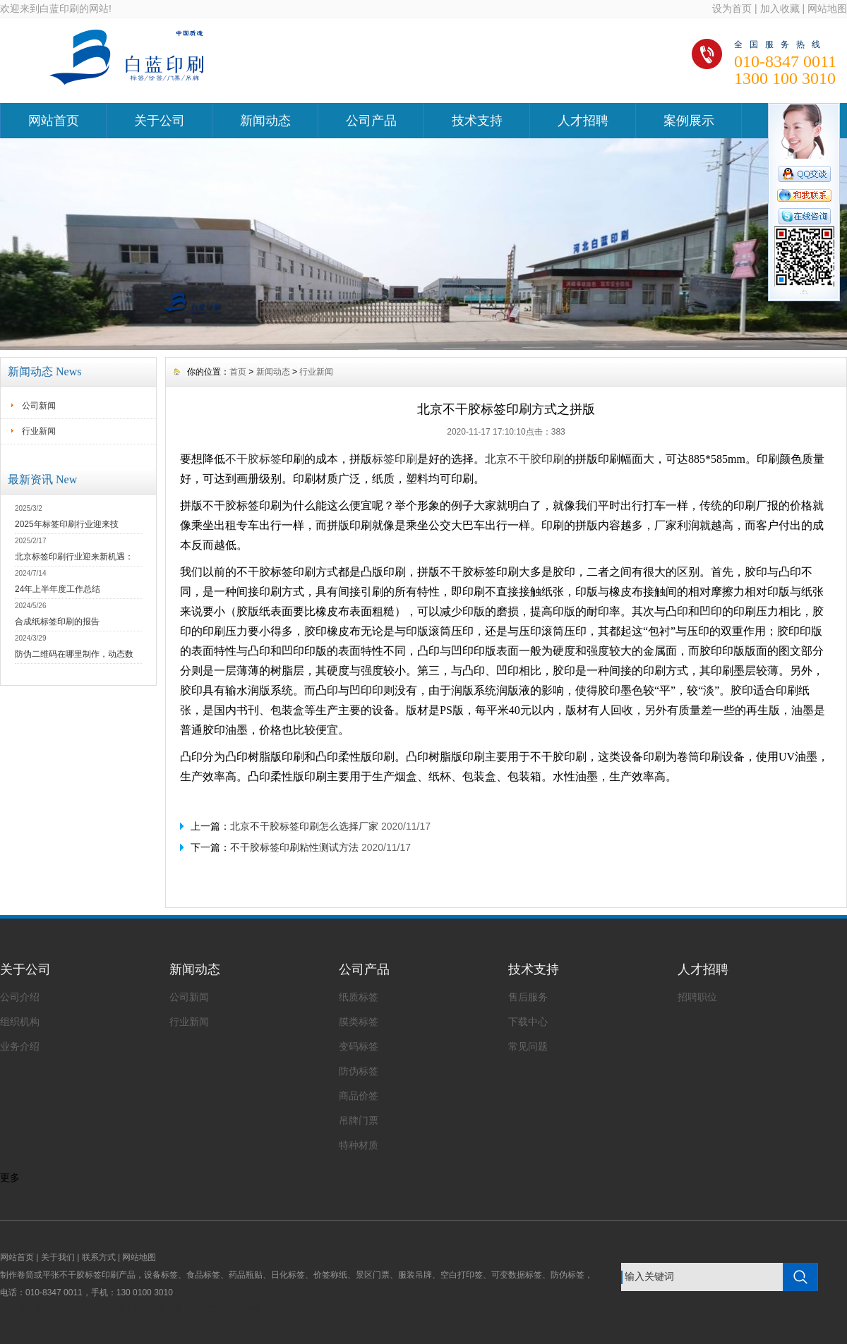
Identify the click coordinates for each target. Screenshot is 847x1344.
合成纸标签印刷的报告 (57, 621)
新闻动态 (265, 121)
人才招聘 (583, 121)
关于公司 (159, 121)
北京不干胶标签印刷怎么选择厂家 (304, 826)
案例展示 (688, 121)
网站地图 (827, 8)
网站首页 (53, 121)
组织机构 (20, 1021)
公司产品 (371, 121)
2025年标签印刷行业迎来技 (67, 524)
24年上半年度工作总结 (57, 589)
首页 (237, 372)
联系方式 (99, 1257)
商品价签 (358, 1095)
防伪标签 (358, 1071)
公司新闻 (39, 406)
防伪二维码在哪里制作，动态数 (74, 654)
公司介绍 (20, 997)
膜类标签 (358, 1021)
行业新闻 (39, 431)
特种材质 (358, 1145)
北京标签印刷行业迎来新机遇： (74, 557)
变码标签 (358, 1046)
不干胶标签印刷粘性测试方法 (294, 847)
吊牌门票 (358, 1120)
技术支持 (477, 121)
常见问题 (528, 1046)
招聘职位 (697, 997)
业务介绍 (20, 1046)
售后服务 (528, 997)
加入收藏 (780, 8)
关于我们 (58, 1257)
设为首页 (732, 8)
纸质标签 (358, 997)
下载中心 (528, 1021)
